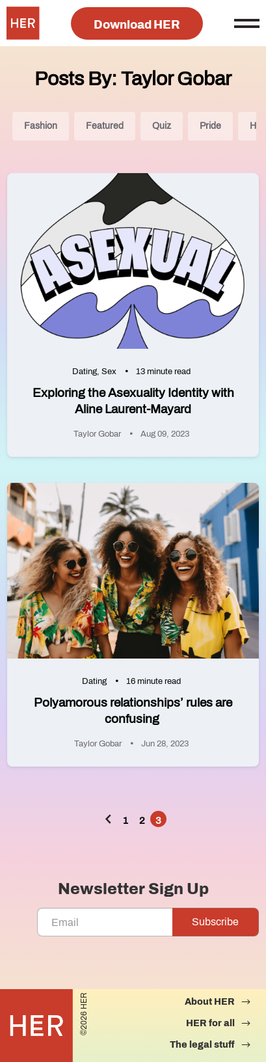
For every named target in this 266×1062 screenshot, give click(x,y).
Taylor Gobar (97, 434)
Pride (210, 126)
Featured (105, 126)
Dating (84, 371)
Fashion (40, 126)
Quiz (161, 126)
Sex (108, 371)
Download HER (137, 24)
